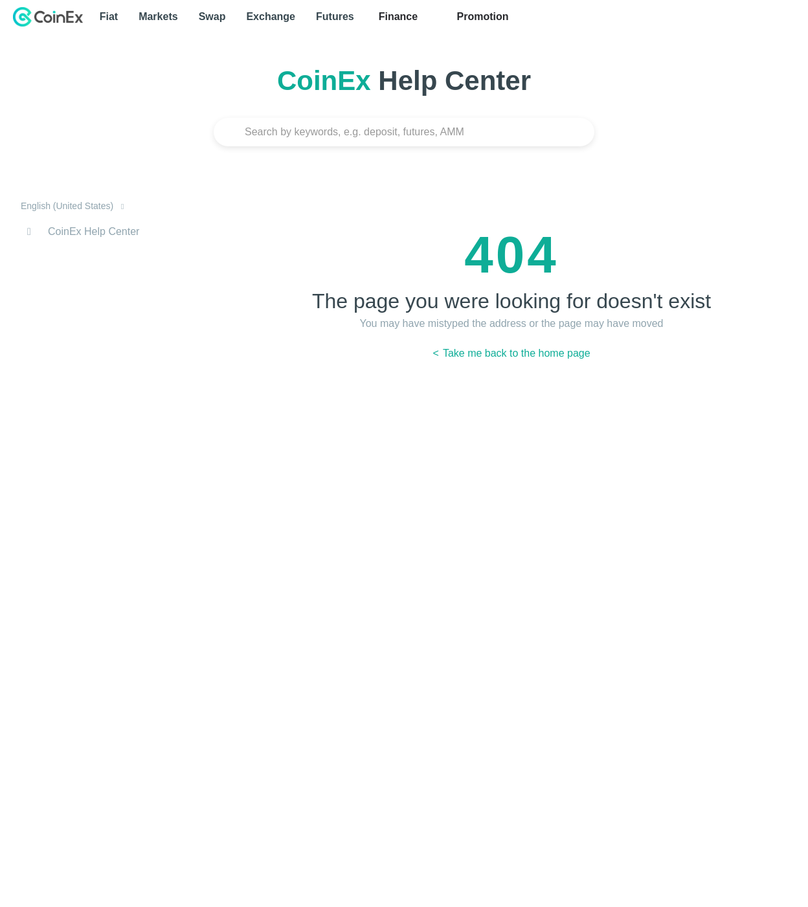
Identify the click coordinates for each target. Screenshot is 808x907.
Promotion (481, 16)
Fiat (109, 16)
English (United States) (68, 206)
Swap (212, 16)
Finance (398, 16)
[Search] (404, 132)
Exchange (270, 16)
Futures (335, 16)
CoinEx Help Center (93, 231)
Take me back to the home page (515, 353)
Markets (158, 16)
